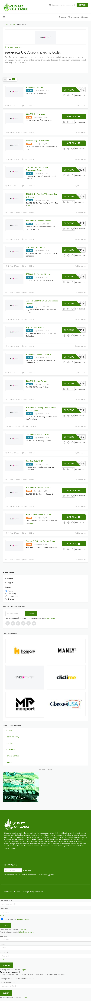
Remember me (8, 919)
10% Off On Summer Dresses (38, 354)
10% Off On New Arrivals (37, 381)
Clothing (9, 743)
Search (82, 5)
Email (32, 106)
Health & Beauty (12, 737)
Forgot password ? (24, 919)
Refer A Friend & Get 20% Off (38, 514)
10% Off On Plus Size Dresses (39, 274)
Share (24, 106)
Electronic (10, 762)
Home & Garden (12, 756)
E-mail (2, 944)
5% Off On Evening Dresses (38, 434)
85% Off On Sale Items (35, 114)
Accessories (10, 749)
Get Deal (73, 116)
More (30, 205)
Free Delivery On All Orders (37, 140)
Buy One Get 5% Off (34, 461)
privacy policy (50, 618)
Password (4, 909)
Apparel (9, 730)
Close (2, 1000)
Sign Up (23, 930)
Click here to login (26, 932)
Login (84, 17)
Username (4, 936)
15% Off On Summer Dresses (38, 220)
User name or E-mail (8, 983)
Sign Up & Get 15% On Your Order (40, 541)
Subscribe (31, 613)
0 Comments (80, 106)
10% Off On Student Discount (39, 487)
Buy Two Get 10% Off (35, 327)
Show (2, 915)
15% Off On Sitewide (35, 87)
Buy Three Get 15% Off (36, 247)
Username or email (7, 900)
